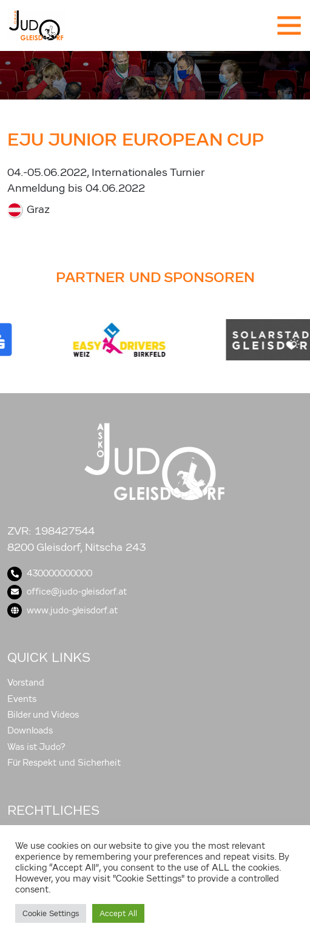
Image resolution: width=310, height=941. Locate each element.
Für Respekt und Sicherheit (64, 762)
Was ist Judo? (36, 746)
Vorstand (25, 682)
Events (21, 698)
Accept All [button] (118, 913)
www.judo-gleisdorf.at (62, 610)
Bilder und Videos (43, 714)
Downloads (30, 730)
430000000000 (49, 573)
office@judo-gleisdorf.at (67, 591)
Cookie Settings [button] (50, 913)
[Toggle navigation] (288, 25)
